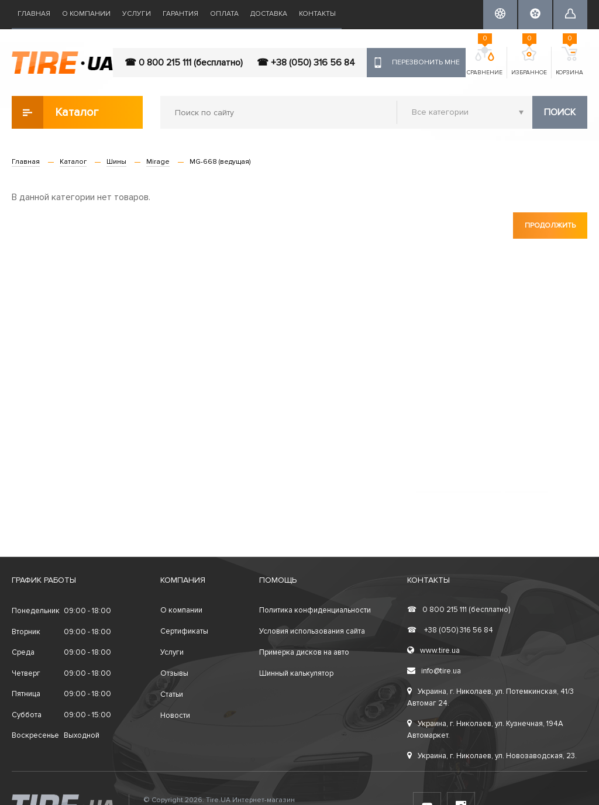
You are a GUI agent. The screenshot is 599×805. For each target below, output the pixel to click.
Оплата (224, 13)
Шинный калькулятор (296, 673)
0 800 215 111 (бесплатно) (458, 609)
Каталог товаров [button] (56, 112)
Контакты (317, 13)
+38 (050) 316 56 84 (450, 630)
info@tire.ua (434, 671)
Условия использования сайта (312, 631)
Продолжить (550, 225)
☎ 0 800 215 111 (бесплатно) (184, 62)
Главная (34, 13)
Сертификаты (184, 631)
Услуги (136, 13)
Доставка (268, 13)
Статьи (171, 694)
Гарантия (180, 13)
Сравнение (484, 61)
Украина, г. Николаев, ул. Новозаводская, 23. (492, 756)
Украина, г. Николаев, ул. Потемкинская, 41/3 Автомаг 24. (490, 697)
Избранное (529, 61)
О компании (86, 13)
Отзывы (174, 673)
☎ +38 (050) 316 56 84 (306, 62)
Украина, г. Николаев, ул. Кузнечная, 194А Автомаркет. (485, 729)
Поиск (560, 112)
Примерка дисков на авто (304, 652)
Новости (175, 715)
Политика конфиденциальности (315, 610)
